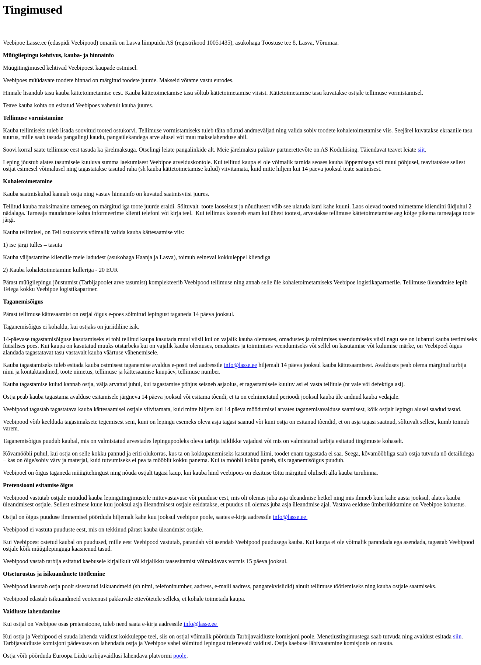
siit (421, 149)
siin (457, 636)
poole (180, 655)
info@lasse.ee (240, 365)
